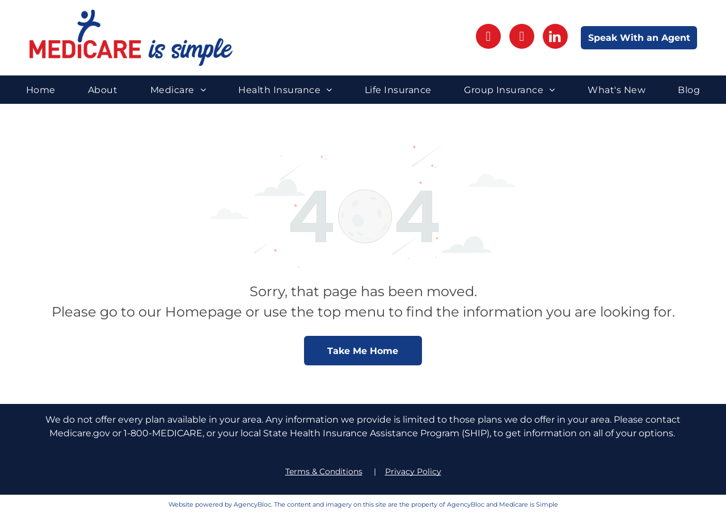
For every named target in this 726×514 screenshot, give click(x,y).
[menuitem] (41, 89)
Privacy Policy (413, 471)
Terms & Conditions (323, 471)
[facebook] (488, 38)
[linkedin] (555, 38)
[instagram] (521, 38)
